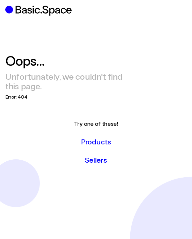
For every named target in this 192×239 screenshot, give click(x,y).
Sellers (96, 159)
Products (96, 141)
